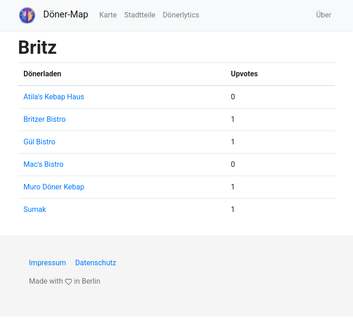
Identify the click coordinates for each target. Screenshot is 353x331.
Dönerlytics (181, 15)
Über (323, 15)
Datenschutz (95, 262)
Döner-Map (53, 15)
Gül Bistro (39, 141)
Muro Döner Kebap (53, 187)
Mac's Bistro (43, 164)
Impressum (47, 262)
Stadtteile (139, 15)
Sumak (34, 209)
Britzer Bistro (44, 119)
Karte (108, 15)
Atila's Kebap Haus (53, 96)
